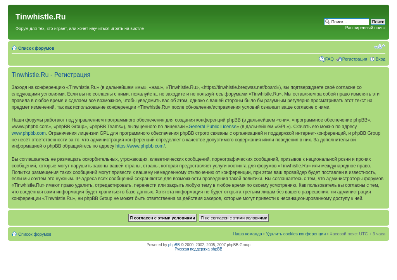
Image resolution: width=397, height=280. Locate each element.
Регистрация (354, 59)
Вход (380, 59)
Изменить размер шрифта (379, 46)
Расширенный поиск (365, 27)
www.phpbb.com (29, 133)
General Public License (212, 126)
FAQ (329, 59)
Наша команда (247, 233)
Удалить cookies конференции (296, 233)
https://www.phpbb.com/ (140, 146)
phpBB (174, 245)
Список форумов (36, 48)
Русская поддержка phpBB (198, 249)
